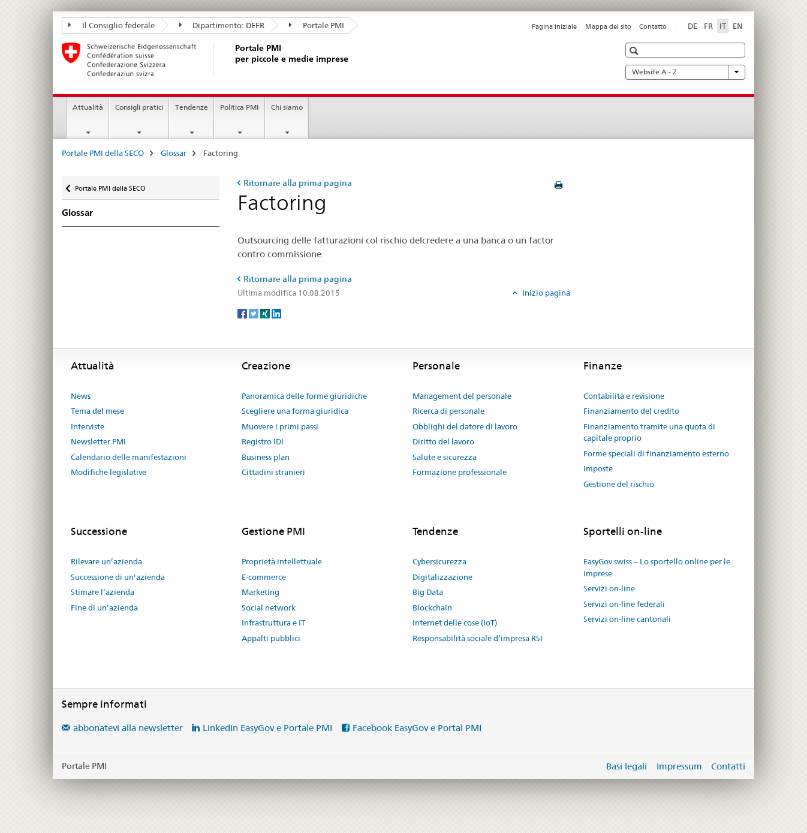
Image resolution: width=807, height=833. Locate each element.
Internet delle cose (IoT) (454, 622)
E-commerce (264, 577)
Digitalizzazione (442, 577)
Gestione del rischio (618, 484)
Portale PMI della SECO (103, 153)
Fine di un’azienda (104, 607)
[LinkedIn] (276, 313)
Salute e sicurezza (444, 457)
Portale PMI (316, 25)
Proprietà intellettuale (282, 561)
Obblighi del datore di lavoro (464, 426)
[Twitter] (254, 313)
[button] (635, 50)
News (81, 396)
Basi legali (626, 766)
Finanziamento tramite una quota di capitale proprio (649, 432)
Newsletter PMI (98, 441)
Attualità (88, 107)
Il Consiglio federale (111, 25)
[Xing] (266, 313)
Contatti (728, 766)
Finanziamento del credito (631, 411)
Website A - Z (685, 72)
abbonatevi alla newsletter (128, 727)
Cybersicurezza (439, 561)
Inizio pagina (545, 292)
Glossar (173, 153)
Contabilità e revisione (623, 396)
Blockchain (432, 607)
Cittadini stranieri (273, 472)
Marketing (260, 592)
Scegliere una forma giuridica (295, 411)
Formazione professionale (459, 472)
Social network (269, 607)
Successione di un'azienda (118, 577)
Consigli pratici (139, 107)
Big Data (427, 592)
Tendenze (191, 107)
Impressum (679, 766)
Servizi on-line (609, 588)
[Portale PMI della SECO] (233, 59)
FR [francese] (708, 26)
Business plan (266, 457)
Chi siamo (287, 107)
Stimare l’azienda (102, 592)
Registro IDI (263, 441)
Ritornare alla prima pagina (297, 183)
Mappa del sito (608, 26)
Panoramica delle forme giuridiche (304, 396)
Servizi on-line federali (624, 604)
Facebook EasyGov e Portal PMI (417, 727)
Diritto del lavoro (443, 441)
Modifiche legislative (108, 472)
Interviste (87, 426)
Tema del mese (97, 411)
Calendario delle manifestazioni (128, 457)
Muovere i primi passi (280, 426)
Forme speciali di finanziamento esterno (656, 453)
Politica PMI (239, 107)
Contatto (653, 26)
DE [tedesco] (692, 26)
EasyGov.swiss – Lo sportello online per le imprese (656, 567)
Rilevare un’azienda (106, 561)
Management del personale (461, 396)
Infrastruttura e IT (273, 622)
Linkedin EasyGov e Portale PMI (267, 727)
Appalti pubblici (271, 638)
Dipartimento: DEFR (222, 25)
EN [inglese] (738, 26)
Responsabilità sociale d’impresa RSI (477, 638)
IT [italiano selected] (722, 26)
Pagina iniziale (554, 26)
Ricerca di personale (448, 411)
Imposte (598, 468)
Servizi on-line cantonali (627, 619)
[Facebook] (243, 313)
